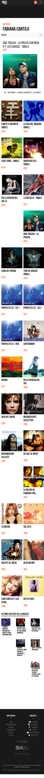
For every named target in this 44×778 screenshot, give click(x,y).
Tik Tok (33, 730)
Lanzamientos (11, 730)
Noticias (11, 727)
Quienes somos (33, 732)
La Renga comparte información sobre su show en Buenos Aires (7, 631)
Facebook (33, 727)
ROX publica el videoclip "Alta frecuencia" (36, 629)
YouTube (33, 722)
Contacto (33, 735)
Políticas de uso (25, 767)
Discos (3, 35)
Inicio (11, 722)
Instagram (33, 725)
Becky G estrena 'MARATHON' (36, 649)
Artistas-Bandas (10, 725)
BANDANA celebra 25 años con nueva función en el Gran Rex (22, 651)
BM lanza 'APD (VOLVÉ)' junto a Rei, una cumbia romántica (21, 630)
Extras (11, 735)
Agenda (11, 732)
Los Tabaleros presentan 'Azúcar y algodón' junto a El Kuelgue (36, 672)
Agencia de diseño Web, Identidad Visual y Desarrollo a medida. (22, 770)
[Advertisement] (21, 695)
